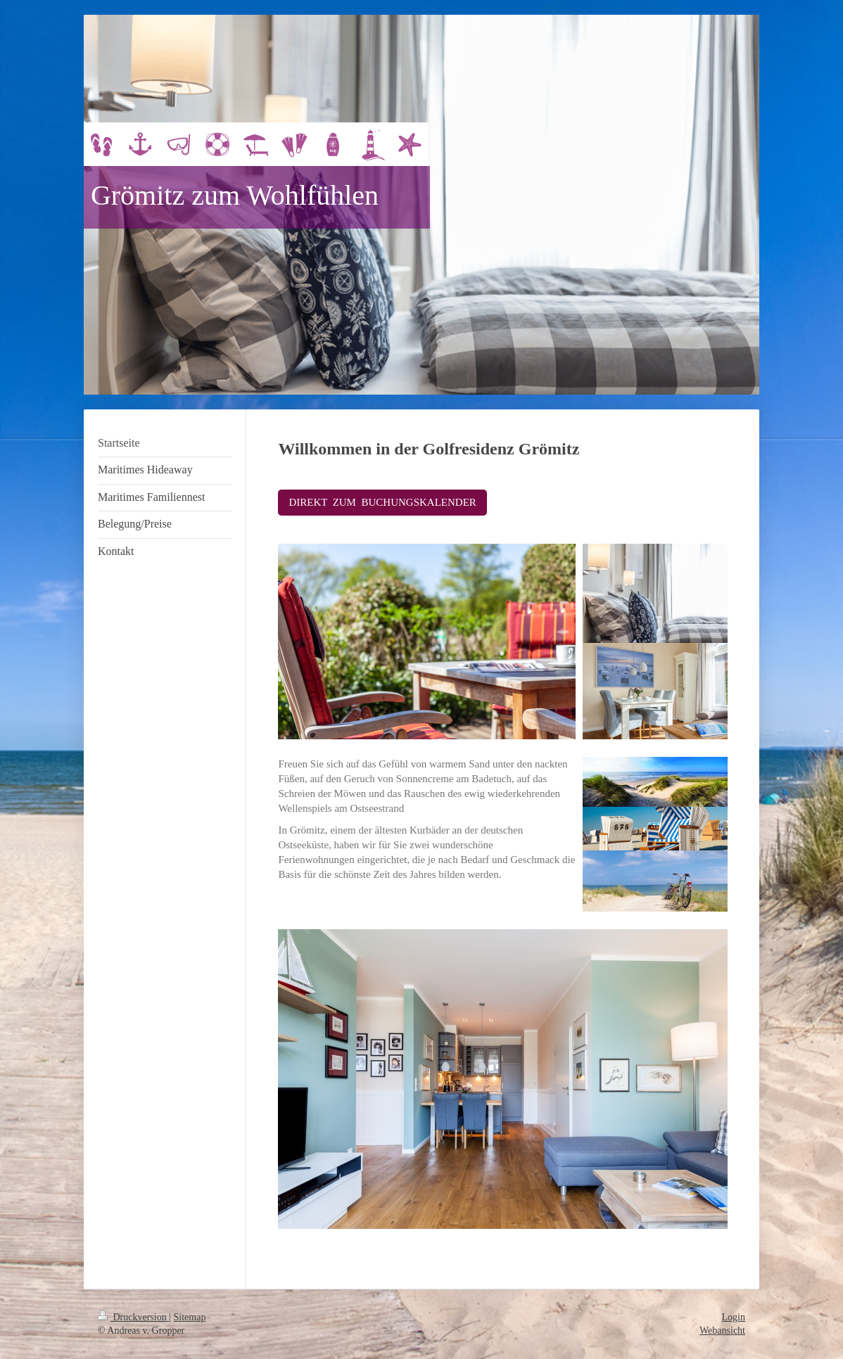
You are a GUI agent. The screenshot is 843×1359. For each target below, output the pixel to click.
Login (733, 1317)
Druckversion (133, 1317)
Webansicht (722, 1330)
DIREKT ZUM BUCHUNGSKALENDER (382, 502)
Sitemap (190, 1317)
